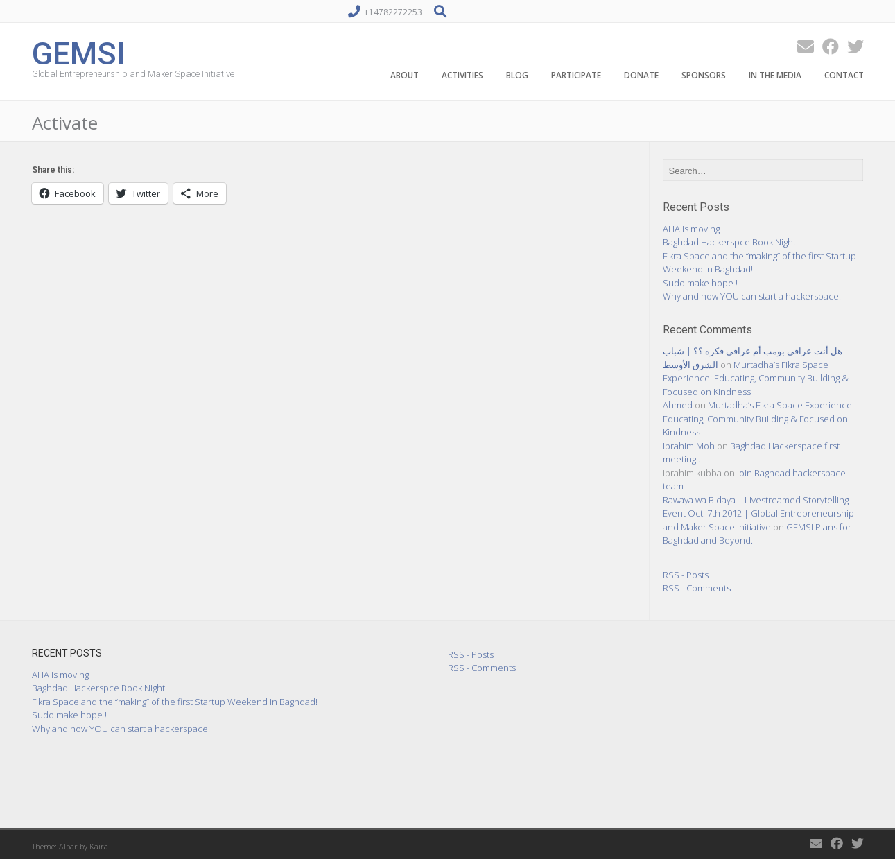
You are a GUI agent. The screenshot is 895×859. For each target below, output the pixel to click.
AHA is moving (691, 229)
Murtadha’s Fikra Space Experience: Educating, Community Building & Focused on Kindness (756, 378)
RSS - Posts (686, 575)
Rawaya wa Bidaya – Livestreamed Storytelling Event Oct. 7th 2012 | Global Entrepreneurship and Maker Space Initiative (758, 513)
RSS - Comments (697, 588)
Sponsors (703, 75)
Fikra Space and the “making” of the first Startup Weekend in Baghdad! (175, 701)
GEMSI (78, 52)
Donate (641, 75)
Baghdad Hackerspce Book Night (729, 242)
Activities (462, 75)
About (404, 75)
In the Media (775, 75)
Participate (576, 75)
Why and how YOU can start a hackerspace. (752, 296)
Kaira (98, 846)
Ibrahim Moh (689, 446)
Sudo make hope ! (700, 283)
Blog (517, 75)
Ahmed (678, 405)
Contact (844, 75)
